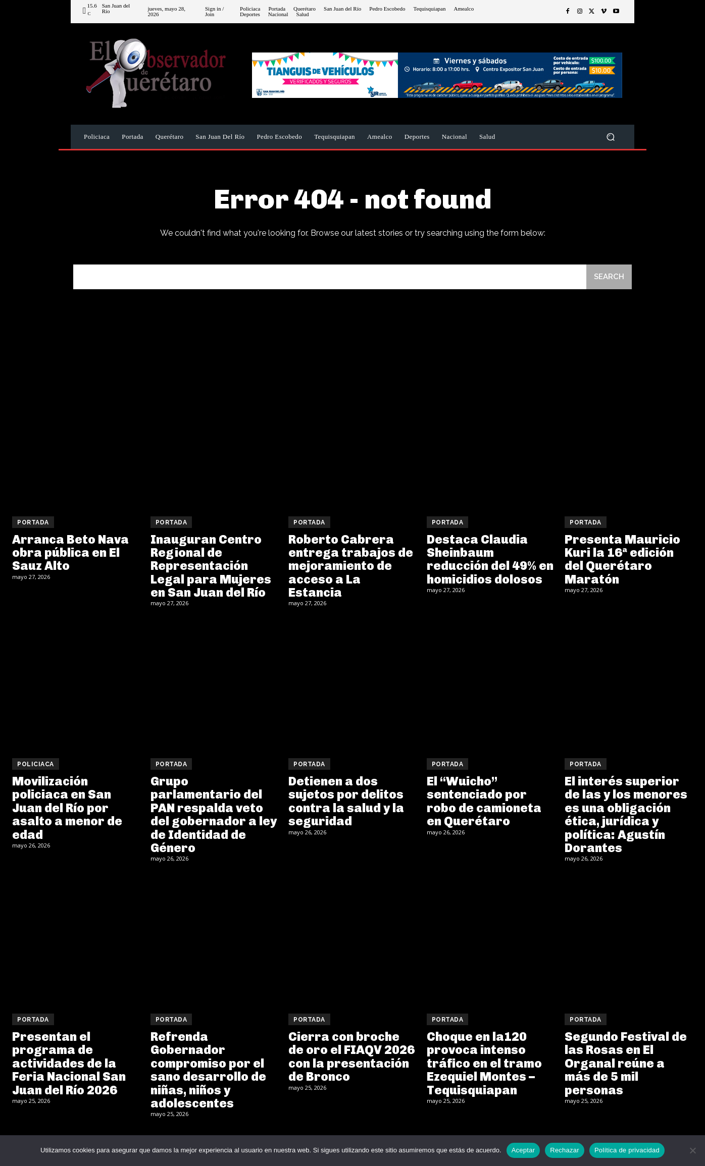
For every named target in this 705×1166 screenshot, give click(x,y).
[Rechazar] (692, 1150)
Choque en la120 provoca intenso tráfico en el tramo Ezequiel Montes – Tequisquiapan (484, 1063)
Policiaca (35, 764)
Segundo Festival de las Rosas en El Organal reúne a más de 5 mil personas (626, 1063)
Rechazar (564, 1150)
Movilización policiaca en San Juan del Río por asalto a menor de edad (67, 808)
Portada (33, 522)
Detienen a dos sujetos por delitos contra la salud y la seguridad (346, 801)
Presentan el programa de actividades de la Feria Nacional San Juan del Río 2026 (69, 1063)
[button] (610, 137)
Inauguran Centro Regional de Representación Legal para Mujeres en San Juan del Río (210, 566)
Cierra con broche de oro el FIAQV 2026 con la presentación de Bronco (351, 1056)
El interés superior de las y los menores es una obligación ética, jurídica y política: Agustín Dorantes (626, 814)
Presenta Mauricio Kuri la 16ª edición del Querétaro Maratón (622, 559)
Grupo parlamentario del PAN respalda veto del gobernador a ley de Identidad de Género (213, 814)
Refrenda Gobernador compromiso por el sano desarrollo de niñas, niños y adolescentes (208, 1069)
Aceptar (523, 1150)
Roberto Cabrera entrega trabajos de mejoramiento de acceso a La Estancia (350, 566)
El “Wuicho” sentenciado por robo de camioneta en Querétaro (484, 801)
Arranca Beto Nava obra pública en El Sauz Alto (70, 552)
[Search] (609, 276)
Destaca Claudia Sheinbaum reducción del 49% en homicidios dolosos (490, 559)
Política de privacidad (627, 1150)
